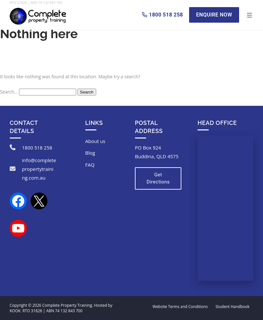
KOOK (15, 311)
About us (95, 141)
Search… (9, 92)
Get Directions (158, 178)
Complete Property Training (67, 305)
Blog (90, 152)
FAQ (90, 164)
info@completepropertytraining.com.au (39, 169)
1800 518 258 (37, 147)
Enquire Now (214, 15)
